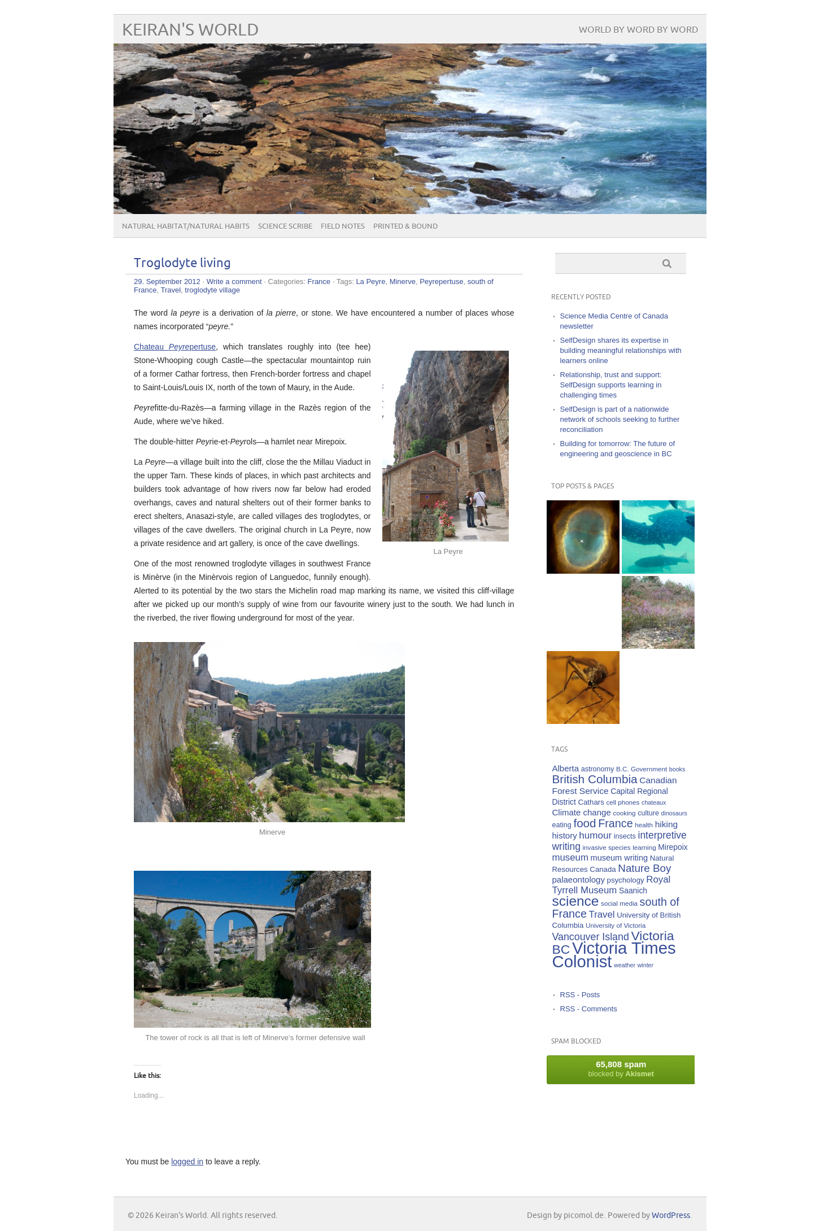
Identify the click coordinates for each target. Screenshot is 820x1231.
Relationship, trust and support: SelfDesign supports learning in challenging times (611, 384)
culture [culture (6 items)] (648, 813)
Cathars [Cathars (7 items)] (591, 802)
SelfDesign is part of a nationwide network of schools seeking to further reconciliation (620, 419)
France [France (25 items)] (615, 823)
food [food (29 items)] (584, 823)
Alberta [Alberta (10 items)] (565, 768)
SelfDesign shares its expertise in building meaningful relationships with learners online (621, 350)
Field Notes (343, 226)
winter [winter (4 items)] (645, 965)
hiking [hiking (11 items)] (666, 824)
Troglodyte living (182, 263)
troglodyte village (212, 290)
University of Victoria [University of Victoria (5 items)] (615, 925)
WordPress (671, 1215)
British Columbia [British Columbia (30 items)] (595, 778)
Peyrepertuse (441, 281)
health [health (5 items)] (644, 824)
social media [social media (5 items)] (619, 903)
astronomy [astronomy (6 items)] (597, 769)
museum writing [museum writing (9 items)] (619, 857)
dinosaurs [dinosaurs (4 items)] (674, 813)
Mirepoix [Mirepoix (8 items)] (672, 847)
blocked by (621, 1068)
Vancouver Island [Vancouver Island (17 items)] (590, 936)
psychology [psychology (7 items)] (625, 880)
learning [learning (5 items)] (644, 847)
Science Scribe (285, 226)
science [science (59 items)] (575, 901)
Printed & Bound (405, 226)
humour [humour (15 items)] (595, 835)
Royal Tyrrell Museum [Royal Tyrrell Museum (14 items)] (611, 885)
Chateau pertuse (175, 346)
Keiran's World (190, 30)
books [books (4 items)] (677, 769)
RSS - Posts (580, 994)
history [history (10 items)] (564, 835)
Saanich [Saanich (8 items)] (633, 890)
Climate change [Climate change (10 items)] (581, 812)
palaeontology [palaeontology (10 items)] (578, 879)
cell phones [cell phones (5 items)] (622, 802)
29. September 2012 (167, 281)
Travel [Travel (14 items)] (602, 914)
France (319, 281)
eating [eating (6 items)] (562, 825)
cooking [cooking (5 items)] (624, 813)
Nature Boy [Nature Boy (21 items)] (644, 868)
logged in (187, 1161)
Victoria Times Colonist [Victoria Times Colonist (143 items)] (614, 954)
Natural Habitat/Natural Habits (186, 226)
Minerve (403, 281)
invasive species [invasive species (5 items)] (607, 847)
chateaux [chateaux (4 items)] (654, 802)
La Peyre (370, 281)
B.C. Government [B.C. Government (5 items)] (641, 768)
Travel (170, 290)
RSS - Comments (588, 1009)
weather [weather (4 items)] (624, 965)
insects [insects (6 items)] (625, 836)
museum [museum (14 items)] (570, 857)
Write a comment (234, 281)
